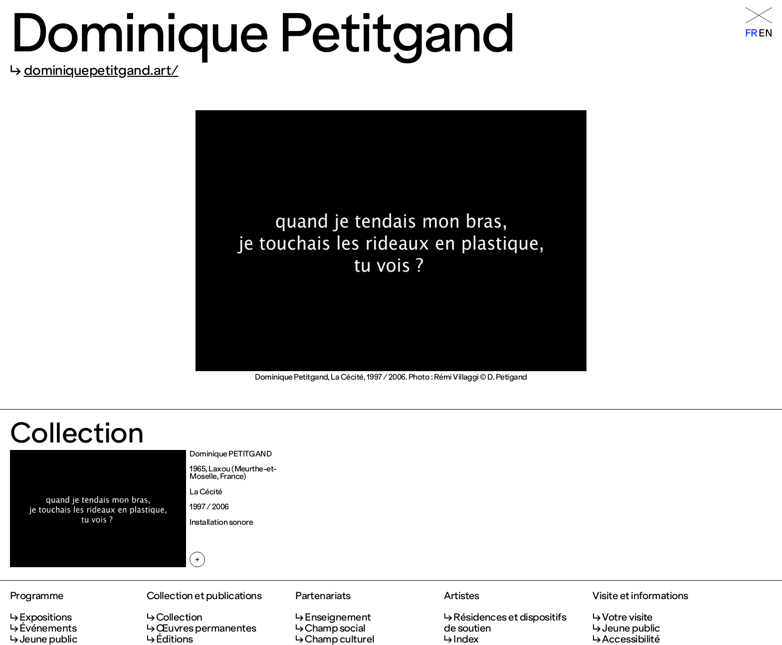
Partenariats (323, 596)
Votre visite (627, 617)
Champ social (335, 628)
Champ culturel (340, 639)
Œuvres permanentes (206, 628)
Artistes (461, 596)
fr (751, 33)
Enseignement (338, 617)
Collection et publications (204, 596)
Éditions (174, 639)
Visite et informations (640, 596)
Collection (179, 617)
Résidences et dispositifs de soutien (505, 622)
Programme (37, 596)
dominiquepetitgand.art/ (101, 70)
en (765, 33)
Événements (48, 628)
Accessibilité (631, 639)
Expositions (45, 617)
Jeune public (48, 639)
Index (465, 639)
